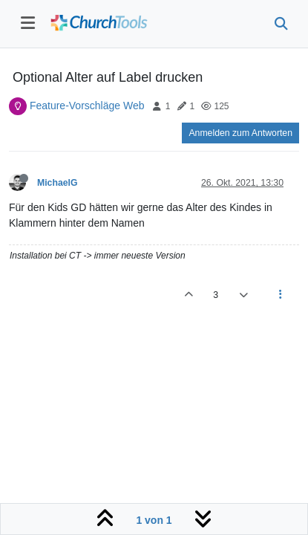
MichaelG (57, 183)
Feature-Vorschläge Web (87, 105)
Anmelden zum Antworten (240, 133)
